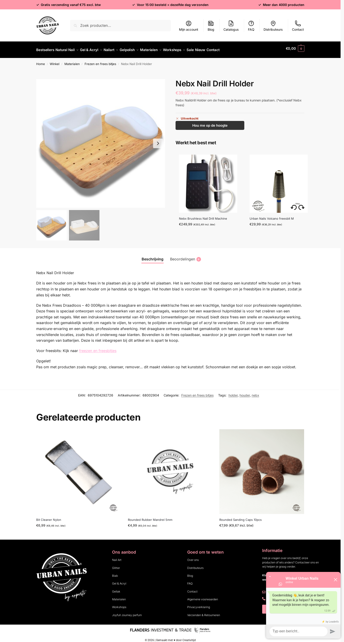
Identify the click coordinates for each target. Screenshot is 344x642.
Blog (211, 25)
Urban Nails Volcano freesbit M (272, 216)
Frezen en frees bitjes (100, 61)
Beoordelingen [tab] (185, 256)
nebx (255, 393)
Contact (298, 25)
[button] (295, 48)
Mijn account (188, 25)
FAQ (251, 25)
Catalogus (231, 25)
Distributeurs (273, 25)
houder (244, 393)
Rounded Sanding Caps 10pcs (240, 517)
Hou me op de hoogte (210, 123)
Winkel (54, 61)
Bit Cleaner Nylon (48, 517)
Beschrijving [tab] (152, 256)
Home (40, 61)
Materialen (72, 61)
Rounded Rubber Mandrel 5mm (150, 517)
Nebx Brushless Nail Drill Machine (203, 216)
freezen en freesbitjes (97, 348)
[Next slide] (158, 141)
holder (233, 393)
